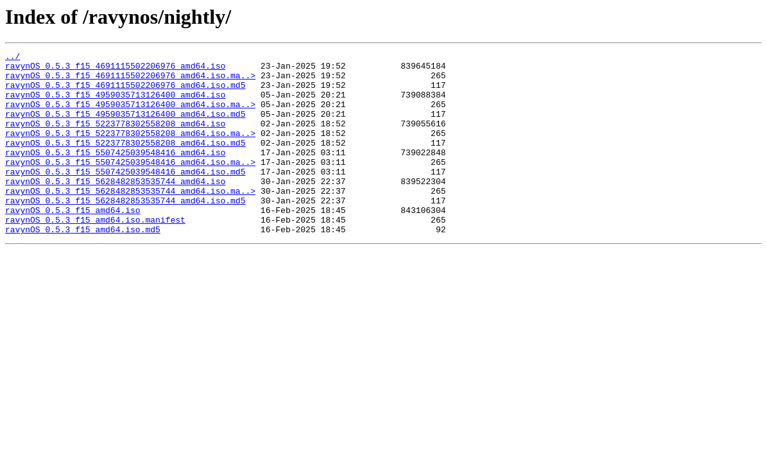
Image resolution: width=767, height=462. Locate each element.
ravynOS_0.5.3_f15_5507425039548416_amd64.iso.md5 (125, 196)
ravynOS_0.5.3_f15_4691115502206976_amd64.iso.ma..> (130, 81)
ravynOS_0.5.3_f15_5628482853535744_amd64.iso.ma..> (130, 219)
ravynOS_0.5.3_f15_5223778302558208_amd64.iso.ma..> (130, 150)
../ (12, 58)
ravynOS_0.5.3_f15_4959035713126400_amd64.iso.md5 (125, 127)
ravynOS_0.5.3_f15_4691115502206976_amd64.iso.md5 (125, 92)
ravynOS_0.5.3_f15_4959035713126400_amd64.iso (115, 104)
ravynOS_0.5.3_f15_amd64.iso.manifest (95, 254)
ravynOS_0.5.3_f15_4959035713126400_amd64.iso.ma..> (130, 115)
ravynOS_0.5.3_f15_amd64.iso (73, 242)
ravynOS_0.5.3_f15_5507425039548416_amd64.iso (115, 173)
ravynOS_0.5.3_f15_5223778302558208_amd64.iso (115, 138)
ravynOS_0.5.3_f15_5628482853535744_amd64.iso (115, 208)
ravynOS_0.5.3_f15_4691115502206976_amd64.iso (115, 69)
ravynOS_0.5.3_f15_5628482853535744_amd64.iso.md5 (125, 231)
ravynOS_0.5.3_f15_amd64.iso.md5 (82, 265)
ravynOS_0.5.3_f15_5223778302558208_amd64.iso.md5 (125, 161)
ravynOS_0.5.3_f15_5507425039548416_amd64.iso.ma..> (130, 185)
